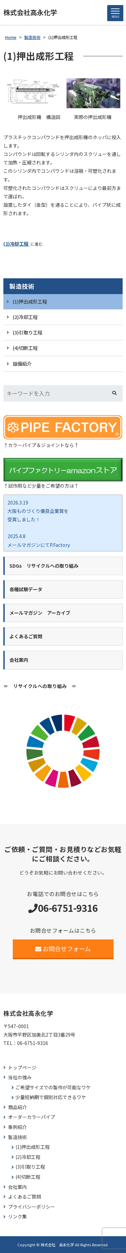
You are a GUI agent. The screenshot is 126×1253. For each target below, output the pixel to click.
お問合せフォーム (63, 948)
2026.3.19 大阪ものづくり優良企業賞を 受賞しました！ (38, 511)
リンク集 (17, 1216)
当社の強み (20, 1077)
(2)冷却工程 (16, 243)
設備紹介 (22, 363)
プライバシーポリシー (31, 1207)
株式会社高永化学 (30, 12)
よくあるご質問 (24, 1197)
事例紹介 (17, 1127)
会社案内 (17, 1187)
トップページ (22, 1067)
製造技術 (21, 286)
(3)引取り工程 (27, 332)
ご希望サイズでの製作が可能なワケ (53, 1087)
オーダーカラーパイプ (31, 1117)
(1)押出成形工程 (30, 301)
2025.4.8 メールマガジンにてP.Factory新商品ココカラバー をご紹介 (38, 544)
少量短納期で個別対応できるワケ (50, 1097)
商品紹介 (17, 1107)
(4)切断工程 (25, 348)
